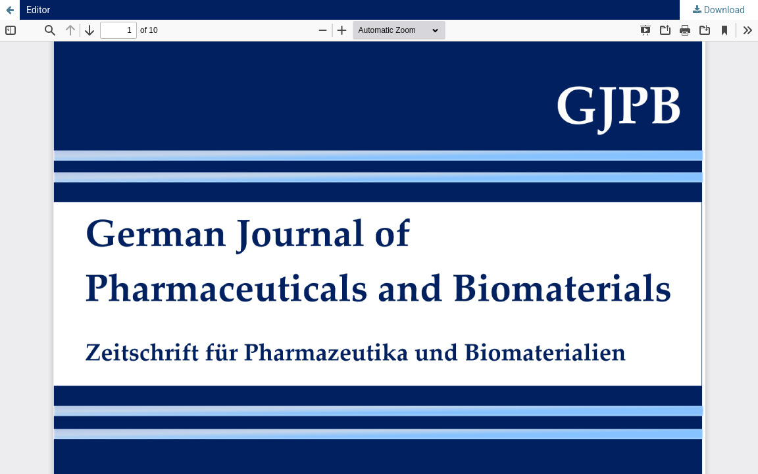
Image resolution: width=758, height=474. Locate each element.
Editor (38, 10)
